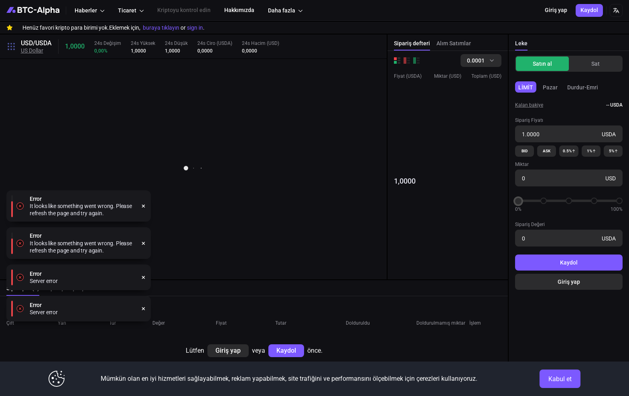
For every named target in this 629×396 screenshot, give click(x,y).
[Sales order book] (407, 60)
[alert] (78, 300)
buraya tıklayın (161, 27)
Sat (595, 64)
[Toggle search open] (11, 46)
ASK (546, 151)
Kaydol (569, 262)
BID (524, 151)
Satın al (542, 64)
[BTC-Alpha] (32, 10)
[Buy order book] (416, 60)
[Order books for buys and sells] (397, 60)
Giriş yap (569, 282)
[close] (143, 300)
